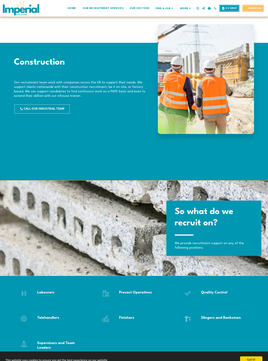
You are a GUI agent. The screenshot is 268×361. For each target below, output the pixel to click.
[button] (165, 8)
